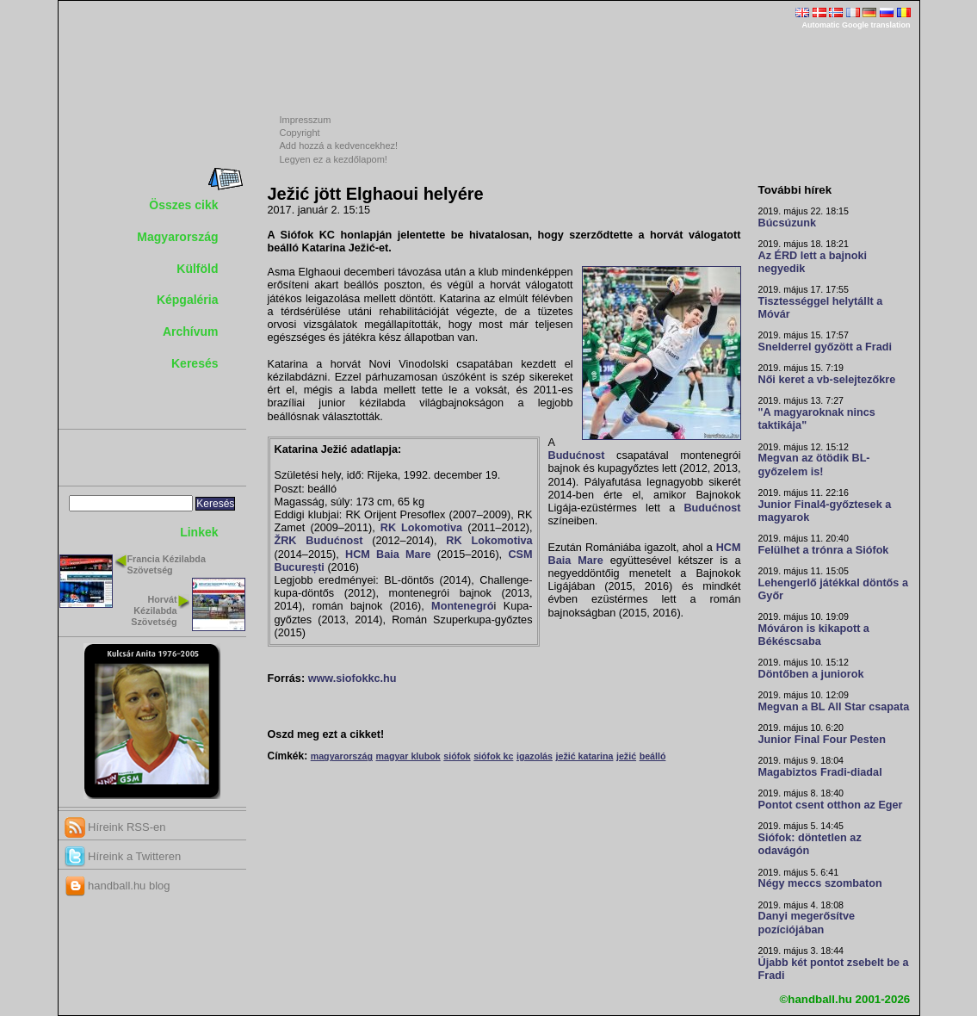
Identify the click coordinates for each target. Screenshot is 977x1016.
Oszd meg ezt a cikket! (326, 734)
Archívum (191, 331)
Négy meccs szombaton (820, 883)
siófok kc (493, 756)
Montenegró (462, 606)
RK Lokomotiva (421, 528)
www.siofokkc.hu (352, 678)
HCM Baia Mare (388, 554)
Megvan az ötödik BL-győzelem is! (814, 464)
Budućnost (576, 455)
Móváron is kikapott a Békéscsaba (813, 635)
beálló (653, 756)
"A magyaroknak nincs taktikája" (816, 418)
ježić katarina (585, 756)
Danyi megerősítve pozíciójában (807, 922)
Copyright (300, 132)
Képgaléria (188, 300)
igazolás (534, 756)
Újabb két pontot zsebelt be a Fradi (833, 969)
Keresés (195, 363)
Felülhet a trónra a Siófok (823, 550)
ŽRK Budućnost (319, 541)
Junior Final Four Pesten (822, 740)
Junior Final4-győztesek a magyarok (825, 511)
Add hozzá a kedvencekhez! (339, 145)
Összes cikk (183, 205)
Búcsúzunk (787, 223)
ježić (626, 756)
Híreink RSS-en (115, 827)
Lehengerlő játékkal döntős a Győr (833, 589)
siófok (456, 756)
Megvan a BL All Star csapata (834, 707)
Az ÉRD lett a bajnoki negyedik (813, 262)
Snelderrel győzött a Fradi (825, 347)
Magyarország (177, 237)
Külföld (197, 269)
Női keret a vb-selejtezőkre (827, 380)
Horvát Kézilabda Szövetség (153, 610)
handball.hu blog (117, 885)
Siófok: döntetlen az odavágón (810, 844)
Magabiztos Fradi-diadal (820, 772)
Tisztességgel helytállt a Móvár (820, 307)
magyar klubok (408, 756)
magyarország (342, 756)
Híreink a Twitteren (123, 856)
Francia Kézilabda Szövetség (166, 564)
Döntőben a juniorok (811, 674)
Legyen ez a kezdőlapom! (333, 159)
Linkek (199, 532)
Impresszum (305, 120)
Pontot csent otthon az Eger (830, 805)
